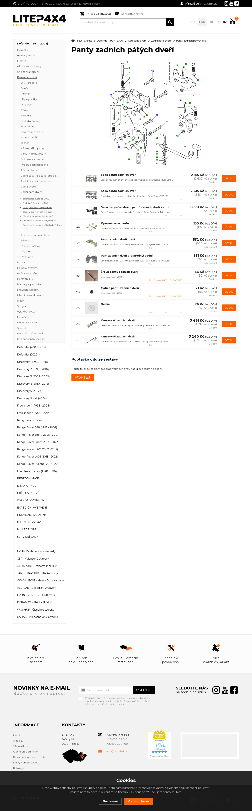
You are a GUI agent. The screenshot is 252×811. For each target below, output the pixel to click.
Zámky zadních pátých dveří (38, 212)
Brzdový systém (27, 55)
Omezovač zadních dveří (118, 320)
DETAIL (229, 178)
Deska (105, 304)
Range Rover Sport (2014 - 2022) (38, 442)
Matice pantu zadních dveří (120, 288)
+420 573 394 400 (116, 744)
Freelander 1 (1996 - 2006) (33, 406)
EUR (202, 22)
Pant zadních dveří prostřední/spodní (127, 255)
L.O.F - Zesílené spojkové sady (36, 551)
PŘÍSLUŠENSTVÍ (28, 493)
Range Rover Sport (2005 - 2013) (38, 435)
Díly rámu (27, 251)
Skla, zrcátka (28, 126)
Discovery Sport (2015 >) (32, 398)
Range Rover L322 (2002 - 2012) (37, 449)
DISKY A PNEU (26, 486)
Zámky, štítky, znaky (33, 154)
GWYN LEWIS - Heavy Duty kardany (40, 581)
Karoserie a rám (27, 77)
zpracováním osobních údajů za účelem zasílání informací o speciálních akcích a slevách (117, 703)
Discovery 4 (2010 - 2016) (33, 384)
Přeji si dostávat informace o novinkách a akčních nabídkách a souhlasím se (117, 699)
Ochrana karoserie (32, 159)
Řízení (21, 301)
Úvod (16, 735)
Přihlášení (192, 3)
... (18, 544)
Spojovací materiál (32, 132)
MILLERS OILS (26, 529)
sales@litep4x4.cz (132, 13)
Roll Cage (27, 257)
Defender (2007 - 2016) (32, 347)
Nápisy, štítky (29, 99)
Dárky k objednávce (25, 762)
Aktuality (18, 741)
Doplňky (22, 50)
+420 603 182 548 (116, 739)
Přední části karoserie (34, 165)
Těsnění (25, 143)
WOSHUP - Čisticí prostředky (35, 610)
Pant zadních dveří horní (118, 239)
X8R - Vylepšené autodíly (33, 559)
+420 (98, 13)
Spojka (21, 306)
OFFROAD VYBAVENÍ (31, 500)
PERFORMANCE (28, 478)
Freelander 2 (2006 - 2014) (33, 413)
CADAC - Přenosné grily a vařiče (37, 617)
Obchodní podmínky (25, 752)
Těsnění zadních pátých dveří (38, 216)
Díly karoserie (29, 83)
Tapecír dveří (29, 137)
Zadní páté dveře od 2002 (36, 199)
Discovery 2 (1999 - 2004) (33, 369)
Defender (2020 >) (28, 355)
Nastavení (110, 801)
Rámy (24, 110)
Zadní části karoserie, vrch (37, 181)
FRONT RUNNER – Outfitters (36, 595)
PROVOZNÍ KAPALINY (32, 515)
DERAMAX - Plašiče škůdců (34, 602)
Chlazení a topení (28, 72)
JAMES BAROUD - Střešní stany (37, 573)
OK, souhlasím (138, 801)
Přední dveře (29, 170)
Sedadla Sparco (31, 121)
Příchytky (26, 105)
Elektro (21, 61)
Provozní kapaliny (28, 290)
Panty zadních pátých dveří (37, 207)
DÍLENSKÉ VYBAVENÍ (31, 522)
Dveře (25, 88)
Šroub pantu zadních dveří (119, 272)
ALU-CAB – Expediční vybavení (36, 588)
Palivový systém (27, 268)
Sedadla (26, 116)
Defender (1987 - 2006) (32, 44)
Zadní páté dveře (32, 192)
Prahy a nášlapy (30, 246)
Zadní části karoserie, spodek (39, 176)
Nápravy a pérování (29, 284)
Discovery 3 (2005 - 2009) (33, 376)
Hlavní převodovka (29, 295)
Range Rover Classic (30, 420)
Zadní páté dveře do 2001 (36, 203)
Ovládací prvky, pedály (31, 339)
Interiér (25, 94)
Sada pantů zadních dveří (118, 175)
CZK (192, 22)
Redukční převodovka (31, 333)
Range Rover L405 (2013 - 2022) (37, 457)
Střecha (26, 241)
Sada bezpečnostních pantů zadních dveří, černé (135, 207)
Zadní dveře (28, 187)
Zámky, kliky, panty (32, 148)
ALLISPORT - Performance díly (37, 566)
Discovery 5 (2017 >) (29, 391)
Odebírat (144, 690)
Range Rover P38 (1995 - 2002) (37, 427)
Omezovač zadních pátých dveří (39, 221)
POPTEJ (82, 377)
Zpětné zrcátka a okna (35, 235)
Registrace (209, 3)
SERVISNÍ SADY (27, 537)
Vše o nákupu (21, 746)
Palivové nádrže (27, 273)
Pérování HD (25, 279)
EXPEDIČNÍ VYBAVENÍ (32, 508)
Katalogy (18, 768)
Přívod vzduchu (27, 323)
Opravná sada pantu (115, 223)
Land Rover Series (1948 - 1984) (37, 471)
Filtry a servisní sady (29, 66)
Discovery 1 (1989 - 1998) (33, 362)
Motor (21, 262)
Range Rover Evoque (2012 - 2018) (39, 464)
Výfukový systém (27, 312)
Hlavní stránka (81, 41)
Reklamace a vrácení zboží (29, 757)
